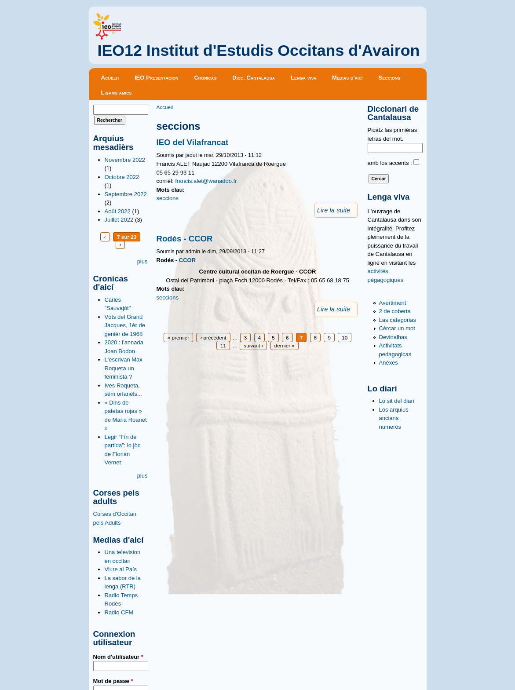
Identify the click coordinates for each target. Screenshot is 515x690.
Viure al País (121, 569)
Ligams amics (116, 92)
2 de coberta (395, 311)
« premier (178, 337)
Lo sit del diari (396, 401)
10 (344, 337)
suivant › (253, 345)
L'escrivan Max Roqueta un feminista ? (123, 368)
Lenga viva (303, 77)
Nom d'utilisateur (118, 656)
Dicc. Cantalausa (253, 77)
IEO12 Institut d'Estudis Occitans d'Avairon (259, 50)
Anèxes (388, 362)
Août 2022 (118, 211)
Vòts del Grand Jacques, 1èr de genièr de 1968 (125, 325)
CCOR (187, 260)
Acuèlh (110, 77)
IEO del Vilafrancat (193, 142)
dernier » (284, 345)
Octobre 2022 (122, 177)
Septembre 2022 (126, 194)
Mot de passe (113, 681)
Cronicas (205, 77)
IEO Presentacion (157, 77)
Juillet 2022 (119, 219)
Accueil (165, 107)
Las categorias (397, 320)
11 (223, 345)
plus (142, 261)
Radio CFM (119, 612)
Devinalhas (393, 337)
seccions (168, 198)
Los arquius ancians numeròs (394, 418)
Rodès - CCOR (185, 238)
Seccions (390, 77)
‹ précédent (213, 337)
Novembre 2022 (125, 160)
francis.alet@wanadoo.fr (206, 181)
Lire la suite (334, 210)
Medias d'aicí (347, 77)
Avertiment (392, 302)
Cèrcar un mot (397, 328)
